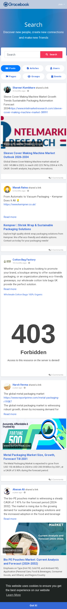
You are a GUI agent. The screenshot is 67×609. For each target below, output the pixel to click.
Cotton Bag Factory (24, 259)
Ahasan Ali (19, 489)
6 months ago (19, 191)
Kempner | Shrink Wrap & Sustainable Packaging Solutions (28, 227)
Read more (10, 217)
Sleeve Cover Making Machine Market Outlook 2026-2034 (29, 155)
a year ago (17, 388)
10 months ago (20, 263)
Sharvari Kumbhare (24, 87)
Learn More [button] (13, 594)
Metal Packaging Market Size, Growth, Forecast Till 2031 (29, 457)
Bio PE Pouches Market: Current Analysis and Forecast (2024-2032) (31, 561)
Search (51, 54)
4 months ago (19, 91)
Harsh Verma (20, 384)
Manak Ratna (20, 187)
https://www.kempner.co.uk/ (20, 204)
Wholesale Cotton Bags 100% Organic (23, 294)
